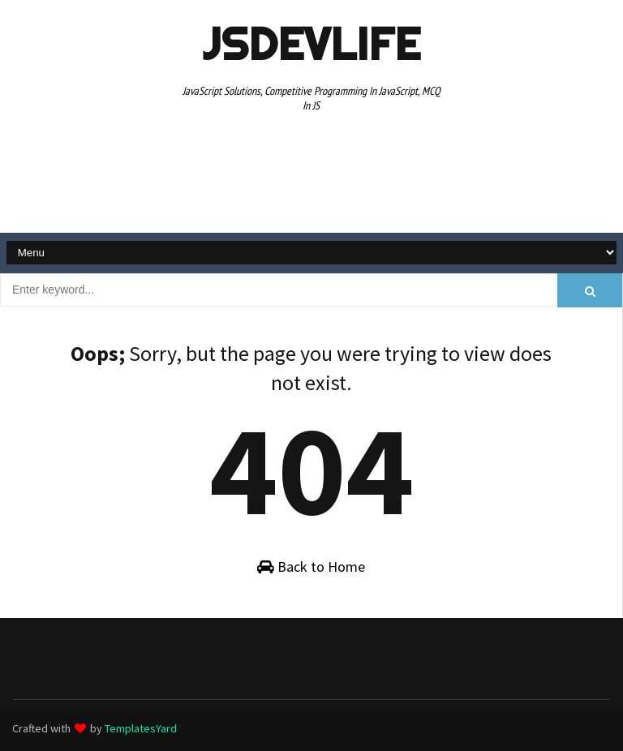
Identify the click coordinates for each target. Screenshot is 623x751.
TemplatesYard (141, 728)
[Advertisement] (311, 175)
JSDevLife (311, 43)
